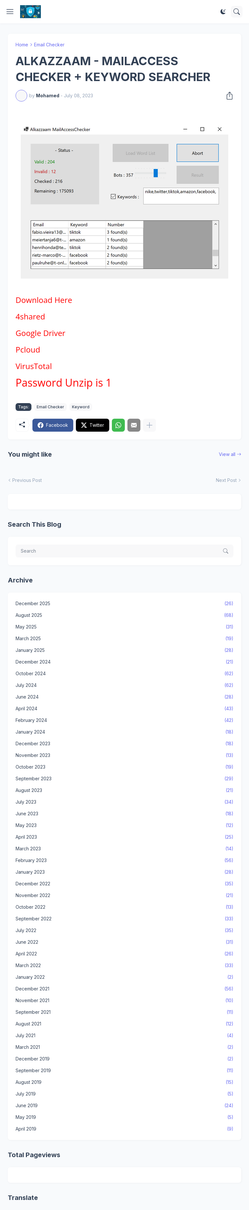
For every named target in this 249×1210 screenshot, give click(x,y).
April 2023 (124, 837)
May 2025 (124, 627)
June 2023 (124, 813)
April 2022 (124, 954)
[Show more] (149, 425)
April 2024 (124, 708)
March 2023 (124, 848)
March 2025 (124, 638)
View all (227, 454)
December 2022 (124, 884)
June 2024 (124, 697)
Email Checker (49, 44)
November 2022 (124, 895)
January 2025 (124, 650)
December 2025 (124, 603)
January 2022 (124, 977)
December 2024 (124, 662)
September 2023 (124, 778)
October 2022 (124, 907)
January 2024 (124, 732)
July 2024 (124, 685)
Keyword (80, 406)
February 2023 (124, 860)
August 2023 (124, 790)
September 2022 (124, 919)
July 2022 (124, 930)
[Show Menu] (10, 12)
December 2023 (124, 743)
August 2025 (124, 615)
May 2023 (124, 825)
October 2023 (124, 767)
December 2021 (124, 989)
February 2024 (124, 720)
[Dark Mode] (223, 12)
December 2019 (124, 1059)
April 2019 (124, 1129)
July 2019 (124, 1094)
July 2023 (124, 802)
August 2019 (124, 1082)
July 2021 (124, 1035)
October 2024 (124, 673)
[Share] (227, 96)
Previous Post (27, 480)
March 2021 (124, 1047)
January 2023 (124, 872)
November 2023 (124, 755)
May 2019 (124, 1117)
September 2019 (124, 1070)
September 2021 (124, 1012)
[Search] (237, 12)
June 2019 (124, 1105)
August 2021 (124, 1024)
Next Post (226, 480)
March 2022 (124, 965)
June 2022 (124, 942)
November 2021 (124, 1000)
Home (22, 44)
